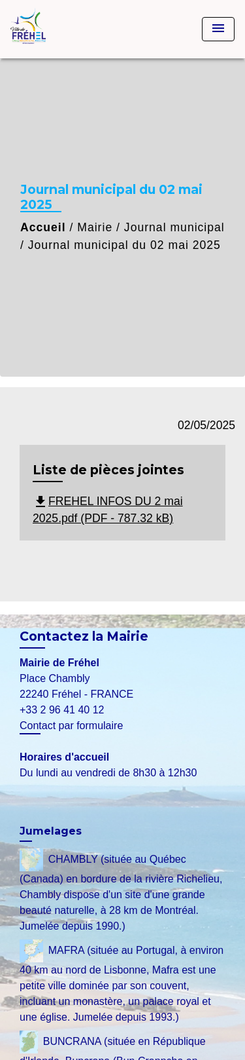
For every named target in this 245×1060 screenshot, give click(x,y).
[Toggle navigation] (218, 29)
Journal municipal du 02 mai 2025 (124, 245)
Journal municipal (174, 227)
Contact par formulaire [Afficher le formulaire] (71, 725)
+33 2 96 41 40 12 (62, 709)
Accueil (43, 227)
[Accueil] (59, 29)
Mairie (94, 227)
